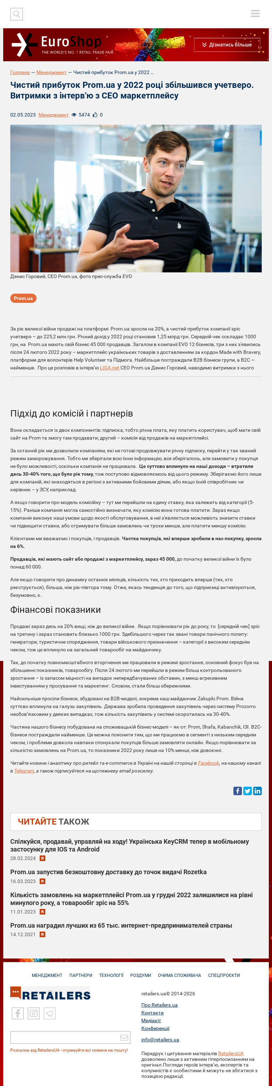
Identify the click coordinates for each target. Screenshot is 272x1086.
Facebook (208, 763)
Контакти (152, 1013)
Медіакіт (151, 1020)
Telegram (24, 771)
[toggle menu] (255, 13)
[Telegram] (50, 1013)
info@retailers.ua (160, 1039)
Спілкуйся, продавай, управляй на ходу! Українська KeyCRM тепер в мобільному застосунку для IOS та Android (129, 845)
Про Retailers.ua (159, 1005)
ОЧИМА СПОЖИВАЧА (181, 971)
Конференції (155, 1028)
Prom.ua (23, 298)
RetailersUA (231, 1053)
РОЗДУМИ (141, 971)
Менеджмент (51, 72)
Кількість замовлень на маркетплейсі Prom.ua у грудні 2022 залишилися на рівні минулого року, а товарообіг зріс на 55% (131, 898)
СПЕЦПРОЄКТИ (227, 971)
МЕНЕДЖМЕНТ (44, 971)
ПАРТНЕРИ (79, 971)
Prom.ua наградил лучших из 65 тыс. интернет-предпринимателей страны (121, 925)
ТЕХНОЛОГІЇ (111, 971)
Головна (20, 72)
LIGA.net (109, 368)
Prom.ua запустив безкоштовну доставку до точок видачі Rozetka (108, 872)
